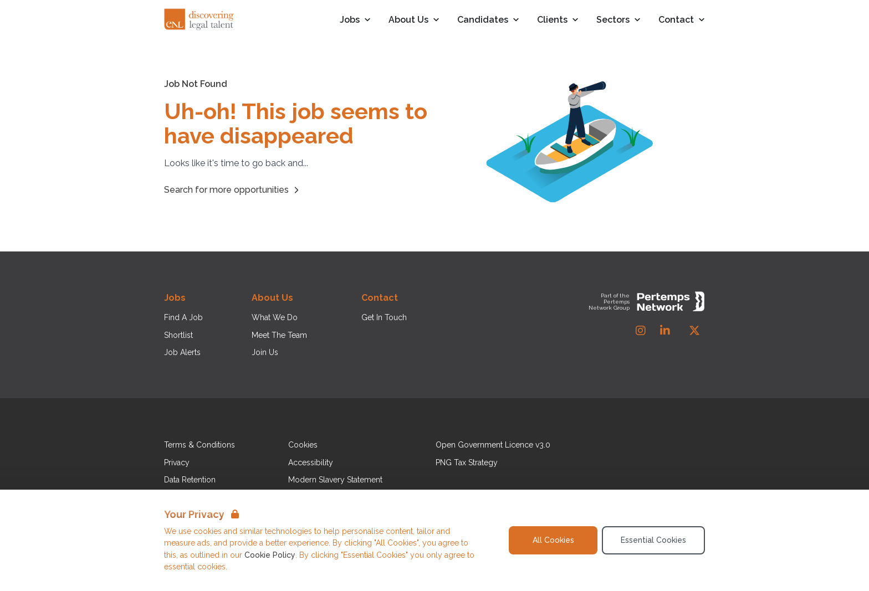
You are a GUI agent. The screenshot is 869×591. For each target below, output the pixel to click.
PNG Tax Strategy (467, 462)
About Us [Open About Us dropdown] (414, 20)
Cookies (303, 444)
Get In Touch (384, 317)
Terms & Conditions (199, 444)
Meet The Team (279, 335)
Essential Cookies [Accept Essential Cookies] (653, 540)
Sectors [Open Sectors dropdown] (618, 20)
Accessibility (310, 462)
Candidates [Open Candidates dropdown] (488, 20)
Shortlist (178, 335)
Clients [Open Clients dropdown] (558, 20)
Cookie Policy (269, 555)
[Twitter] (694, 330)
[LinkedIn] (665, 330)
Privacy (177, 462)
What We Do (275, 317)
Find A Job (183, 317)
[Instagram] (641, 330)
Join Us (265, 352)
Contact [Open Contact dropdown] (681, 20)
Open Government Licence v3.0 (493, 444)
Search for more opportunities (233, 190)
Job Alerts (182, 352)
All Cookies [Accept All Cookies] (553, 540)
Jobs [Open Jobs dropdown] (355, 20)
